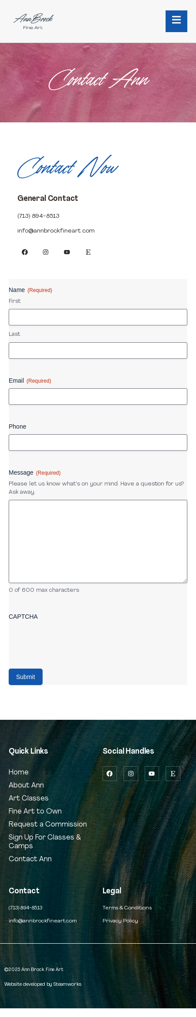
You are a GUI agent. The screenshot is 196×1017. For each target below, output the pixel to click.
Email (30, 381)
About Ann (26, 785)
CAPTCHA (23, 616)
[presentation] (75, 641)
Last (14, 334)
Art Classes (29, 798)
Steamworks (67, 984)
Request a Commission (48, 824)
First (14, 301)
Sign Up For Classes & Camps (45, 842)
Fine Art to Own (35, 811)
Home (19, 772)
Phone (17, 426)
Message (35, 473)
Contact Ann (30, 859)
